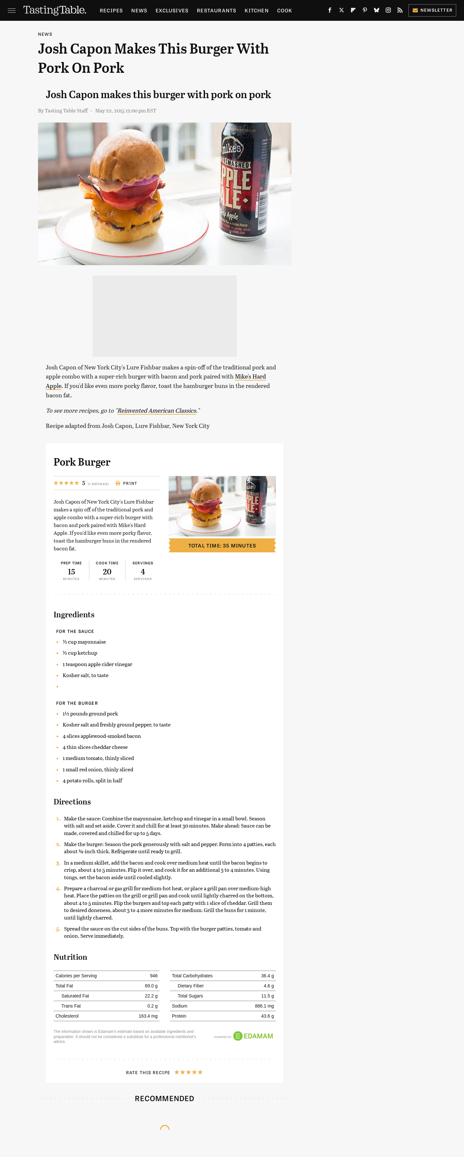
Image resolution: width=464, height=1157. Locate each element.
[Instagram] (388, 11)
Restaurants (216, 10)
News (139, 10)
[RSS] (400, 11)
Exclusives (172, 10)
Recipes (111, 10)
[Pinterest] (365, 11)
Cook (284, 10)
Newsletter (432, 10)
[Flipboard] (353, 11)
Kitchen (256, 10)
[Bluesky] (376, 11)
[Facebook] (330, 11)
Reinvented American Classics (156, 410)
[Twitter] (341, 11)
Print (126, 483)
